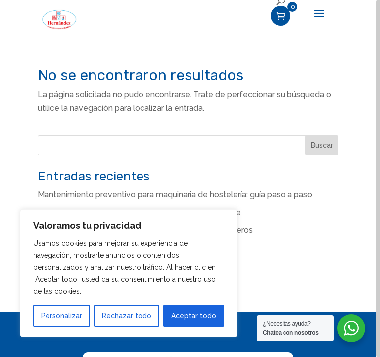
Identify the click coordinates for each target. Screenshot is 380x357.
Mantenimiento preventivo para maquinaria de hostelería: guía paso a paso (175, 194)
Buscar (322, 145)
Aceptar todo (193, 316)
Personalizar (61, 316)
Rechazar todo (126, 316)
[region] (190, 178)
